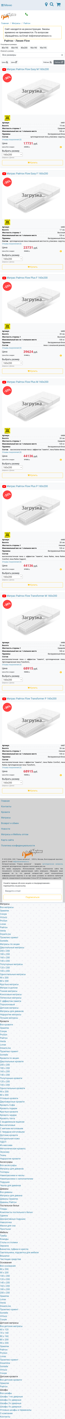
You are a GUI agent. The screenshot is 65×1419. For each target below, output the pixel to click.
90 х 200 (4, 1091)
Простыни (5, 1229)
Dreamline (5, 1363)
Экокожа (4, 1152)
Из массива (6, 1145)
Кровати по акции (9, 1058)
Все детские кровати (11, 1380)
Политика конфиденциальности (18, 845)
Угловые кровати (9, 1098)
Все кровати (6, 1024)
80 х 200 (4, 1095)
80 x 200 (4, 981)
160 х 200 (5, 1071)
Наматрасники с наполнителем (16, 1178)
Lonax (3, 924)
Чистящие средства (10, 1259)
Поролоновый (7, 1004)
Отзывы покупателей (12, 140)
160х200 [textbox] (7, 154)
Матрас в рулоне (9, 987)
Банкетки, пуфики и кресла (14, 1249)
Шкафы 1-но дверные (11, 1396)
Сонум (3, 914)
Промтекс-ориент (9, 937)
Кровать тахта (7, 1118)
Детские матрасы (9, 1008)
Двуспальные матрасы (12, 947)
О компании (6, 1413)
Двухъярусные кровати (12, 1101)
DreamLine (5, 934)
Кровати (5, 812)
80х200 (24, 48)
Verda (3, 930)
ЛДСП (3, 1142)
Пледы (3, 1209)
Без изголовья (7, 1125)
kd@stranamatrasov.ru (21, 862)
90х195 (43, 48)
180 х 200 (5, 1068)
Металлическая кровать (13, 1148)
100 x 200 (5, 971)
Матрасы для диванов (12, 1011)
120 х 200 (5, 1279)
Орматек (4, 910)
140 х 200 (5, 1075)
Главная (5, 801)
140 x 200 (5, 961)
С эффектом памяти (10, 1001)
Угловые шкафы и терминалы (15, 1410)
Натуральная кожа (10, 1138)
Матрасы (6, 817)
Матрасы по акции (10, 944)
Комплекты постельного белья (16, 1212)
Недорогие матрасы (10, 1014)
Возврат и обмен (10, 823)
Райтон (4, 927)
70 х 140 (4, 1333)
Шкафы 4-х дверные (10, 1406)
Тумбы (3, 1235)
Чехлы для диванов (10, 1185)
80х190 (5, 48)
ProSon (3, 920)
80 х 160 (4, 1336)
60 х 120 (4, 1329)
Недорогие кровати (10, 1158)
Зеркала (4, 1245)
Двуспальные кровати (11, 1061)
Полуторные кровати (11, 1078)
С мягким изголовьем (11, 1128)
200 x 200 (5, 951)
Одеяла (4, 1215)
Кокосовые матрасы (11, 994)
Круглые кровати (9, 1111)
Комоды (4, 1239)
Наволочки (6, 1222)
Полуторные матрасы (11, 964)
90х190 (33, 48)
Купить (32, 162)
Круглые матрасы (9, 984)
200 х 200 (5, 1292)
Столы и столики (9, 1242)
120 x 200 (5, 967)
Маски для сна (8, 1225)
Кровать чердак (8, 1115)
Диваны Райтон (8, 1202)
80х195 (14, 48)
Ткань (3, 1155)
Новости (5, 828)
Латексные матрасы (10, 997)
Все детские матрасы (11, 1326)
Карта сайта (7, 840)
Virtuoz (3, 917)
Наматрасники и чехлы (12, 1175)
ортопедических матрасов (52, 864)
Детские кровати (9, 1135)
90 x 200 (4, 977)
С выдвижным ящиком (12, 1121)
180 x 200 (5, 954)
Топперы (4, 1172)
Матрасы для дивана (11, 1195)
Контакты (6, 806)
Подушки (5, 1182)
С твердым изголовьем (12, 1132)
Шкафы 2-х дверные (10, 1400)
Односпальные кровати (12, 1088)
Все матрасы (7, 907)
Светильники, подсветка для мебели (19, 1252)
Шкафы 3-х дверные (10, 1403)
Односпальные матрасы (13, 974)
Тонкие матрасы (8, 991)
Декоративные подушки (12, 1219)
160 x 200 (5, 957)
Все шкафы (6, 1393)
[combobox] (12, 155)
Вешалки (4, 1256)
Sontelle (4, 940)
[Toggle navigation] (51, 5)
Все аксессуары (8, 1165)
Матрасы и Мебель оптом (14, 834)
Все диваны (6, 1192)
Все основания (8, 1266)
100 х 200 (5, 1276)
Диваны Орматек (9, 1199)
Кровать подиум (8, 1108)
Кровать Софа (7, 1105)
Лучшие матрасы (9, 1018)
